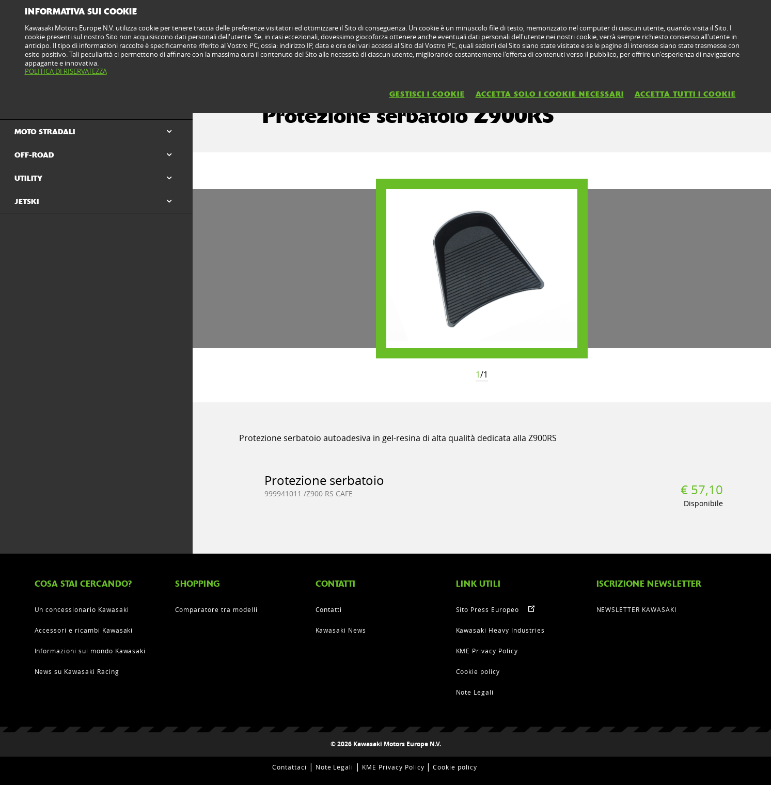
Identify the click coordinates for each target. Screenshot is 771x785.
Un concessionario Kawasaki (82, 609)
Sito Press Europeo (487, 609)
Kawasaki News (341, 630)
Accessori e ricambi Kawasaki (84, 630)
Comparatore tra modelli (216, 609)
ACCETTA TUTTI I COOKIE (685, 94)
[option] (481, 268)
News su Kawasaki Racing (77, 671)
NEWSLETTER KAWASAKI (636, 609)
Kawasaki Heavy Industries (500, 630)
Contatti (329, 609)
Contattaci (289, 767)
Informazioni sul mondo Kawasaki (90, 651)
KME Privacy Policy (487, 651)
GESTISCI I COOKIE (427, 94)
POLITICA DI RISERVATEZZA (66, 71)
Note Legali (475, 692)
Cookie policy (478, 671)
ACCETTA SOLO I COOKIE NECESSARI (550, 94)
